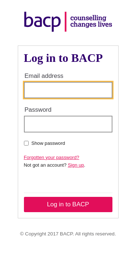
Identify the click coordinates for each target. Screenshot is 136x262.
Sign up (76, 165)
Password (38, 109)
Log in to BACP (68, 204)
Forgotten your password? (51, 157)
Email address (44, 75)
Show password (44, 143)
